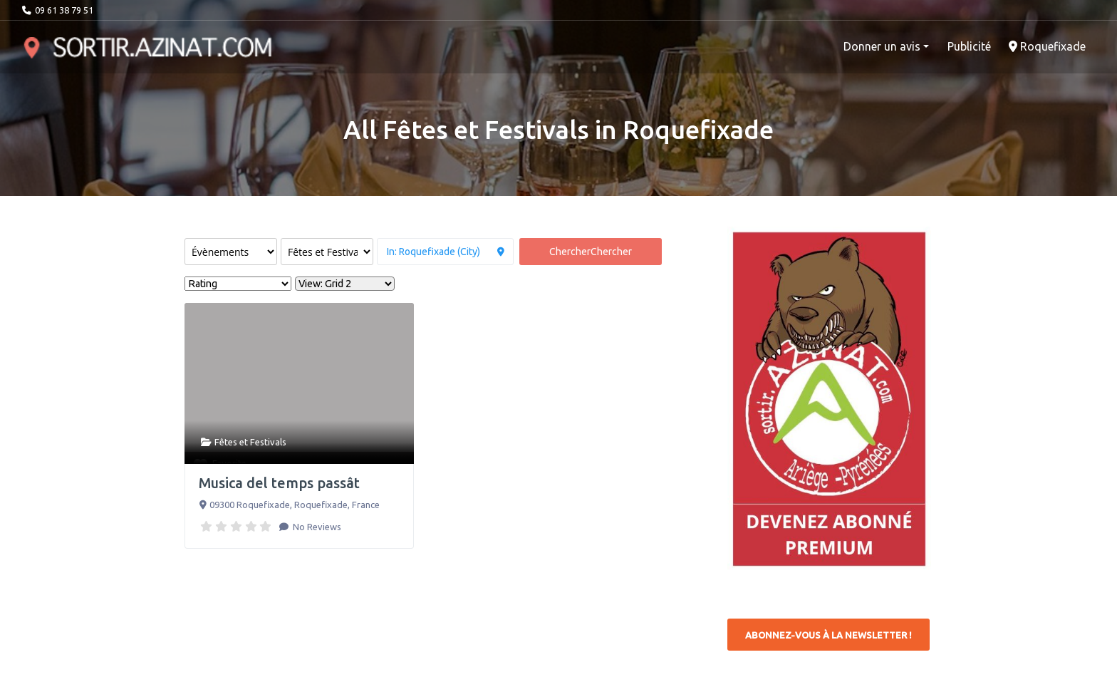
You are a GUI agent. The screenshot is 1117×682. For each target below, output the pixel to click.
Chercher (590, 251)
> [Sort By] (238, 284)
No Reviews (316, 527)
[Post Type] (231, 251)
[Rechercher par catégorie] (327, 251)
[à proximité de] (445, 251)
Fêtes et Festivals (250, 442)
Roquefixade (1047, 46)
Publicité (969, 46)
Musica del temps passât (279, 483)
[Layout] (345, 284)
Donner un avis (881, 46)
